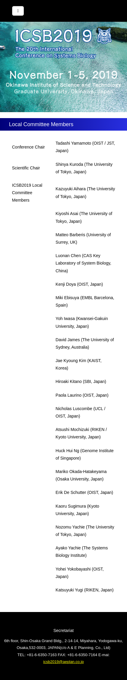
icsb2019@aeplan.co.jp (63, 661)
